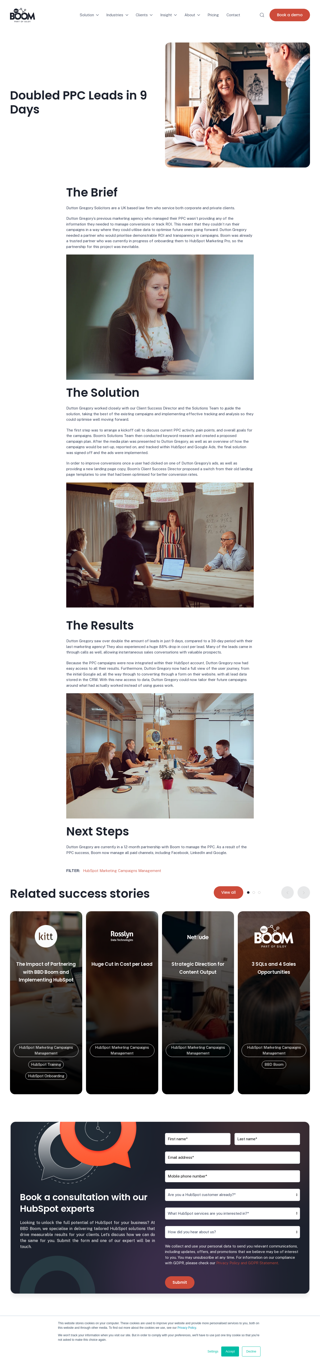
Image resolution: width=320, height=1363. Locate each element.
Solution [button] (89, 15)
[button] (262, 15)
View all (228, 892)
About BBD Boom (180, 1304)
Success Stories (179, 1298)
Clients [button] (144, 15)
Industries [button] (117, 15)
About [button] (192, 15)
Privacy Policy (187, 1328)
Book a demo (289, 15)
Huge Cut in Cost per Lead (122, 964)
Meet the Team (178, 1310)
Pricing (213, 15)
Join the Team (177, 1315)
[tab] (248, 892)
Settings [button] (213, 1351)
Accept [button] (230, 1351)
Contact (233, 15)
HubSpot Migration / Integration (115, 1310)
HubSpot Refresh (103, 1315)
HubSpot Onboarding (106, 1298)
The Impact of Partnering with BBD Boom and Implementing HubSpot (46, 972)
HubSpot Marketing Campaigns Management (122, 870)
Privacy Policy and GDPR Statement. (247, 1207)
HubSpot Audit (100, 1304)
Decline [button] (251, 1351)
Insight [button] (168, 15)
